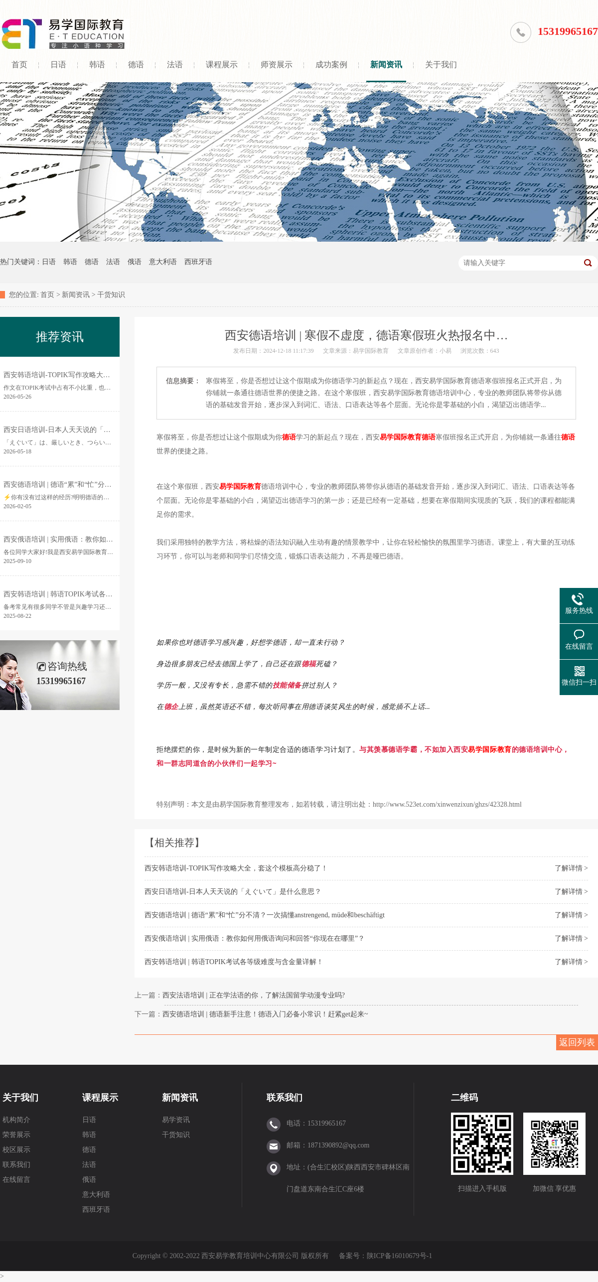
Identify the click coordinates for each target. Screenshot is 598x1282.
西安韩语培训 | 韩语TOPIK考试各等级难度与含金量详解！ (234, 962)
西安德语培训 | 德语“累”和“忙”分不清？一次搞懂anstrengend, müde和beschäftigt (265, 915)
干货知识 (111, 294)
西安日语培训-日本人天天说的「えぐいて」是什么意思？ (233, 891)
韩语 (97, 64)
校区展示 (16, 1149)
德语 (136, 64)
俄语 (135, 262)
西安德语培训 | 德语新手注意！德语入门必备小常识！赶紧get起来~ (265, 1014)
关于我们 (441, 64)
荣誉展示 (16, 1135)
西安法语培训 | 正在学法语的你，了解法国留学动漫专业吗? (253, 995)
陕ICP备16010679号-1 (399, 1256)
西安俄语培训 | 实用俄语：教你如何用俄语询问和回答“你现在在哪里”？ (255, 938)
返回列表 (577, 1042)
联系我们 (16, 1164)
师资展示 (277, 64)
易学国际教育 (401, 437)
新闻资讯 (386, 64)
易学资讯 (176, 1120)
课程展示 (222, 64)
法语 (175, 64)
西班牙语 (198, 262)
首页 (19, 64)
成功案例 (331, 64)
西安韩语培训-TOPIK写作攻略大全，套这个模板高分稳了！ (236, 868)
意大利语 (163, 262)
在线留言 (16, 1179)
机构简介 (16, 1120)
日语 (58, 64)
